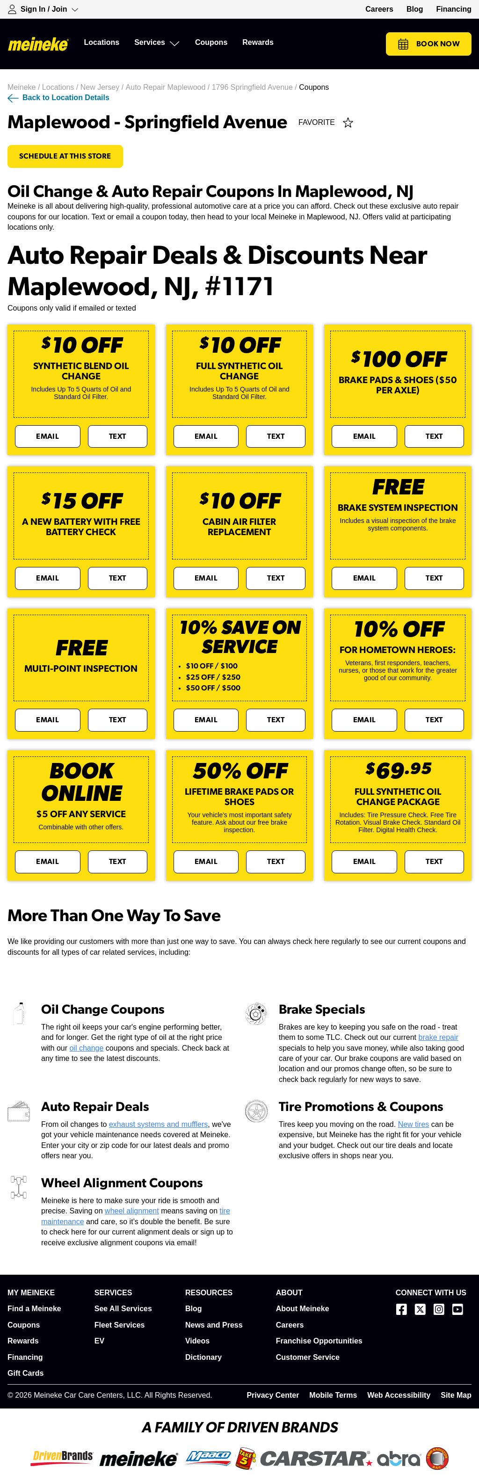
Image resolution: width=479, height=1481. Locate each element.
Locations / (61, 87)
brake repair (438, 1037)
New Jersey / (103, 87)
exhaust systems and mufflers (158, 1124)
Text (117, 436)
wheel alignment (132, 1211)
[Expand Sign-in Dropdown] (43, 9)
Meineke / (24, 87)
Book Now (429, 44)
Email (47, 436)
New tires (413, 1124)
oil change (86, 1048)
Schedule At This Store (65, 156)
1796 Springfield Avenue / (255, 87)
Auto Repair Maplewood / (169, 87)
